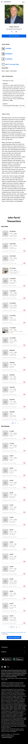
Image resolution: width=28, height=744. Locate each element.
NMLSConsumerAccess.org (7, 735)
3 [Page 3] (16, 627)
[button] (2, 2)
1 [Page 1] (11, 627)
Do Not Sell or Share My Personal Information (11, 670)
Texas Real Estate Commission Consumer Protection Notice (12, 722)
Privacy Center (8, 671)
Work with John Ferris (14, 36)
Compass (3, 632)
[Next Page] (18, 423)
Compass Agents (11, 632)
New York (18, 632)
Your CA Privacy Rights (11, 676)
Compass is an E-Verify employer (14, 673)
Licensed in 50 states (7, 737)
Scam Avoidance (16, 671)
